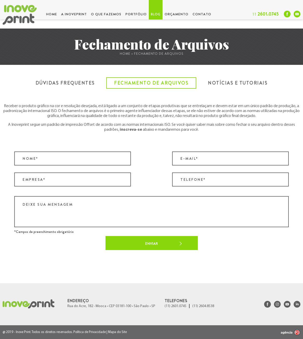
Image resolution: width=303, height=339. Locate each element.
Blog (155, 14)
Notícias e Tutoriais (237, 83)
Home (51, 14)
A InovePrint (74, 14)
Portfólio (136, 14)
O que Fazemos (106, 14)
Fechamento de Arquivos (151, 83)
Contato (202, 14)
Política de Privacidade (89, 332)
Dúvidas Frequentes (65, 83)
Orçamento (176, 14)
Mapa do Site (117, 332)
